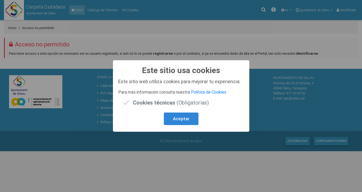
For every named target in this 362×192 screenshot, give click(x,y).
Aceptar (181, 119)
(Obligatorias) (171, 102)
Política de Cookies (208, 92)
